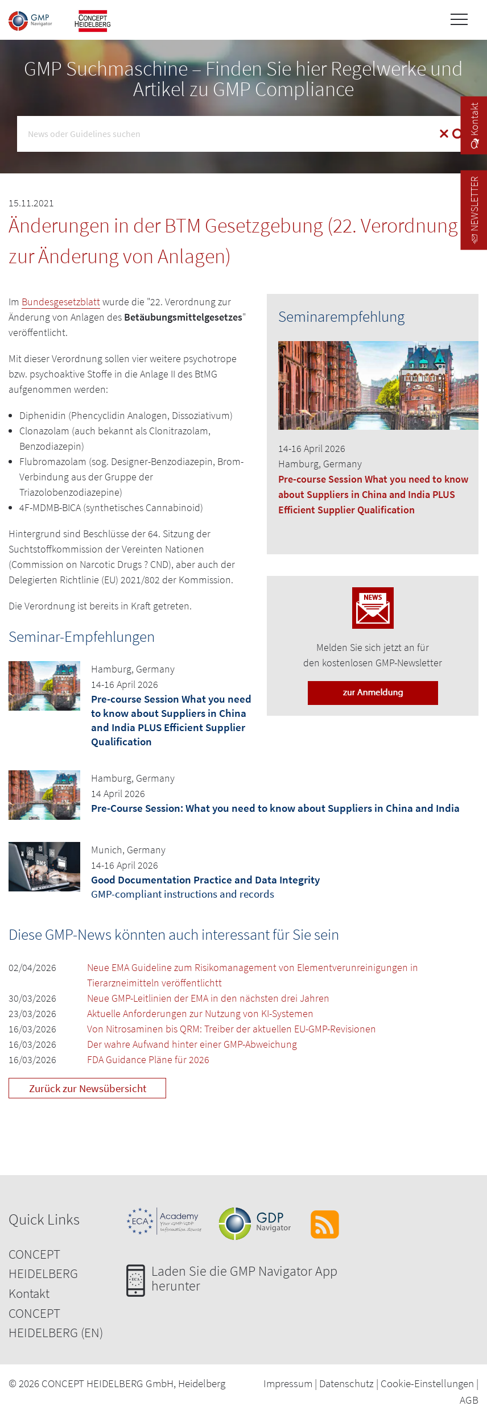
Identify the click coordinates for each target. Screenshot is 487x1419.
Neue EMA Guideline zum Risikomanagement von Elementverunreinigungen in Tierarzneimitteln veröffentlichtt (252, 975)
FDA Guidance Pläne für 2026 (148, 1059)
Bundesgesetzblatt (61, 301)
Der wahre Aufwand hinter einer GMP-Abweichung (192, 1044)
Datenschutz (346, 1383)
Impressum (287, 1383)
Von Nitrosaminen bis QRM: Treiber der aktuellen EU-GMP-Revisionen (231, 1028)
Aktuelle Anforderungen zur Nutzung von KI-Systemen (200, 1013)
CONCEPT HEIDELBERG (43, 1264)
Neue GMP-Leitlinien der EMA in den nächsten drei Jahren (208, 998)
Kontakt (29, 1293)
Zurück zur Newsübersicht (87, 1088)
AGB (469, 1399)
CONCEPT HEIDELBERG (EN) (56, 1323)
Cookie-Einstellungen (427, 1383)
